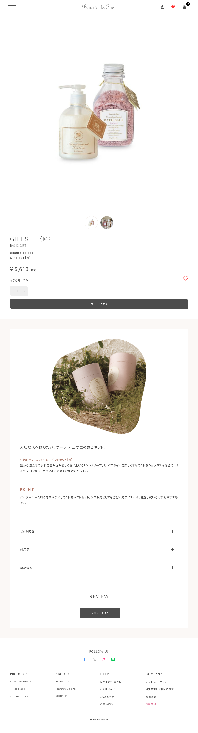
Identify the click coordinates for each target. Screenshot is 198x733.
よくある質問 (107, 696)
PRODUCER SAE (66, 688)
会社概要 (151, 696)
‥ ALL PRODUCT (20, 681)
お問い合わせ (108, 704)
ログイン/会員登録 (111, 682)
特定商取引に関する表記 (160, 689)
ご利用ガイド (107, 689)
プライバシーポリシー (158, 682)
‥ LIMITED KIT (20, 696)
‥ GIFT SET (17, 689)
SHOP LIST (62, 696)
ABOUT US (62, 681)
